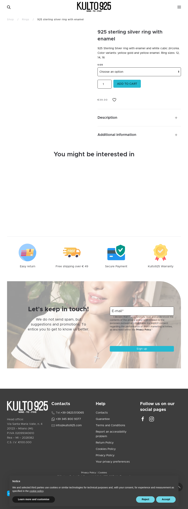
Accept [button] (166, 499)
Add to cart (127, 83)
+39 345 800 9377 (68, 419)
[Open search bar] (9, 6)
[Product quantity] (105, 84)
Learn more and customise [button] (33, 499)
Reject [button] (145, 499)
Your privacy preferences (113, 461)
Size (100, 65)
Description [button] (107, 117)
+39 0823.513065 (72, 412)
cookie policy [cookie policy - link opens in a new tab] (36, 491)
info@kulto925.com (69, 425)
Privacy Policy (143, 330)
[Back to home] (94, 7)
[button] (179, 7)
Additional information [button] (117, 135)
